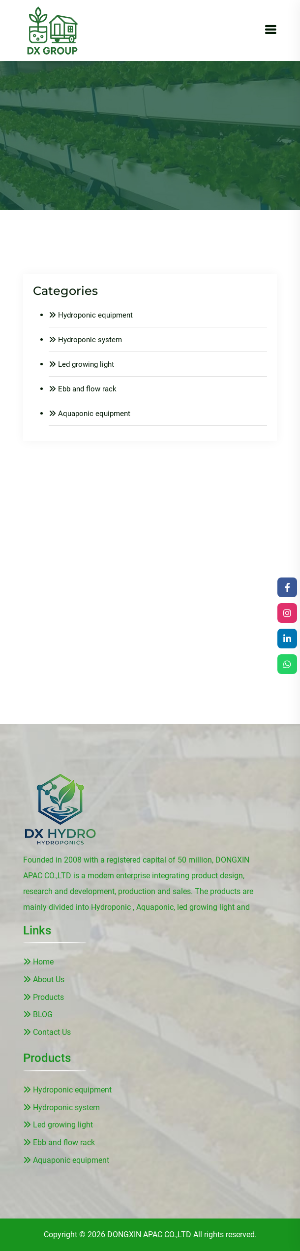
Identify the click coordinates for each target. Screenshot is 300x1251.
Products (43, 997)
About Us (43, 979)
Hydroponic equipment (91, 315)
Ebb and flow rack (83, 389)
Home (38, 961)
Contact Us (47, 1032)
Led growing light (81, 364)
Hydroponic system (85, 339)
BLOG (38, 1014)
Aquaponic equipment (89, 413)
